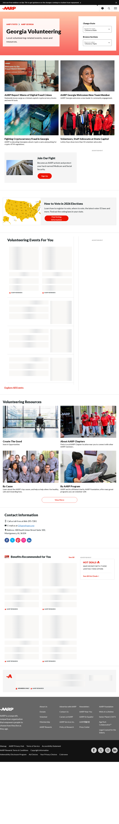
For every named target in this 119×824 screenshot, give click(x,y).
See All (71, 557)
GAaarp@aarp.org (26, 525)
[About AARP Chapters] (88, 427)
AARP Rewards (46, 727)
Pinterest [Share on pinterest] (18, 540)
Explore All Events (14, 388)
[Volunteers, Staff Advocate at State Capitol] (87, 123)
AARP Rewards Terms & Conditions (14, 750)
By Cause (8, 486)
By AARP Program (70, 486)
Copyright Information (40, 750)
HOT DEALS (90, 562)
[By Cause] (31, 472)
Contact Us (64, 712)
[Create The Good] (31, 426)
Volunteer (43, 717)
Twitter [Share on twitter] (12, 540)
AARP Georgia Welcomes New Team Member (85, 95)
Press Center (84, 727)
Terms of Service (33, 746)
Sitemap (3, 746)
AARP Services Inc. (67, 722)
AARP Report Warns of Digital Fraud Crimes (28, 95)
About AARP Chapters (72, 441)
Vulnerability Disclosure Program (13, 754)
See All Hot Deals (90, 576)
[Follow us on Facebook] (94, 750)
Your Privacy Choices (48, 754)
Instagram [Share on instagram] (23, 540)
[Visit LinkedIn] (115, 750)
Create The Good (12, 441)
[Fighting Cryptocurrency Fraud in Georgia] (32, 124)
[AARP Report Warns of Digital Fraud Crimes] (32, 80)
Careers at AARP (66, 717)
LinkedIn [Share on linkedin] (29, 540)
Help (102, 8)
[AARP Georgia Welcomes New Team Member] (87, 79)
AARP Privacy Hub (16, 746)
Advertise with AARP (68, 706)
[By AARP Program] (88, 472)
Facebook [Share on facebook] (7, 540)
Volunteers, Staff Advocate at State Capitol (84, 138)
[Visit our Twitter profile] (101, 750)
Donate (43, 712)
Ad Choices (33, 754)
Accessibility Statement (51, 746)
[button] (109, 8)
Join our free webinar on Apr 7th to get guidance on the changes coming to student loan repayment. (41, 2)
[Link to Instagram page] (108, 750)
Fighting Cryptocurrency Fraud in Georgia (27, 138)
